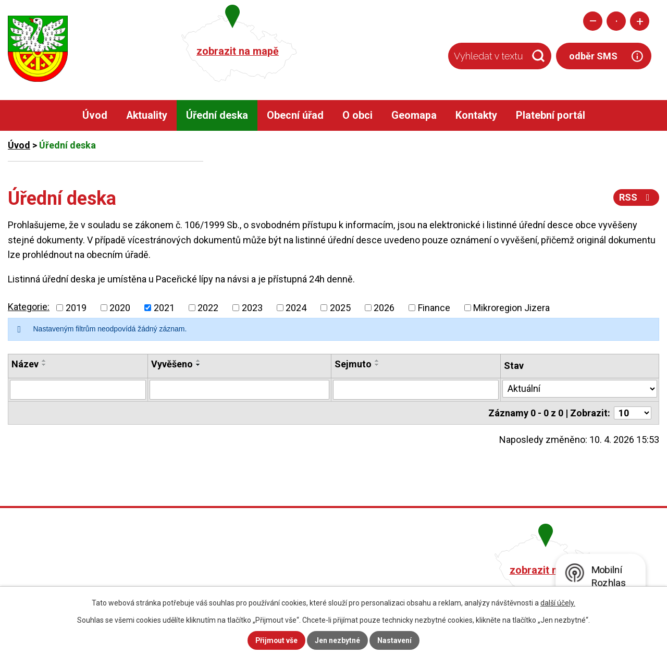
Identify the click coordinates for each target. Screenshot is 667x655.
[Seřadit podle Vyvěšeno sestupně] (198, 365)
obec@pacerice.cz (282, 583)
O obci (357, 115)
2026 (384, 307)
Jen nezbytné (338, 640)
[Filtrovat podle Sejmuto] (416, 390)
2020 (119, 307)
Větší (639, 21)
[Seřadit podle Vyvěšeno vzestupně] (198, 361)
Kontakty (476, 115)
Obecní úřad (295, 115)
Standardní (616, 21)
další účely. (557, 603)
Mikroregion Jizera (511, 307)
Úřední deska (217, 115)
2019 (76, 307)
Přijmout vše (276, 640)
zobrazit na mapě (237, 51)
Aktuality (146, 115)
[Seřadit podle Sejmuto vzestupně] (377, 361)
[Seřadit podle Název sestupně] (44, 365)
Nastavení (395, 640)
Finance (434, 307)
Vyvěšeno (172, 364)
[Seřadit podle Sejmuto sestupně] (377, 365)
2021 (164, 307)
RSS (636, 197)
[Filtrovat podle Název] (78, 390)
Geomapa (414, 115)
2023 (252, 307)
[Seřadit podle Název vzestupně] (44, 361)
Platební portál (550, 115)
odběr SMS (593, 56)
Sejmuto (353, 364)
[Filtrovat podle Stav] (579, 389)
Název (25, 364)
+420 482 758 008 (280, 568)
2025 (340, 307)
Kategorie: (29, 306)
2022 (207, 307)
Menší (592, 21)
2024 (296, 307)
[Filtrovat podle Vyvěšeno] (239, 390)
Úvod (94, 115)
